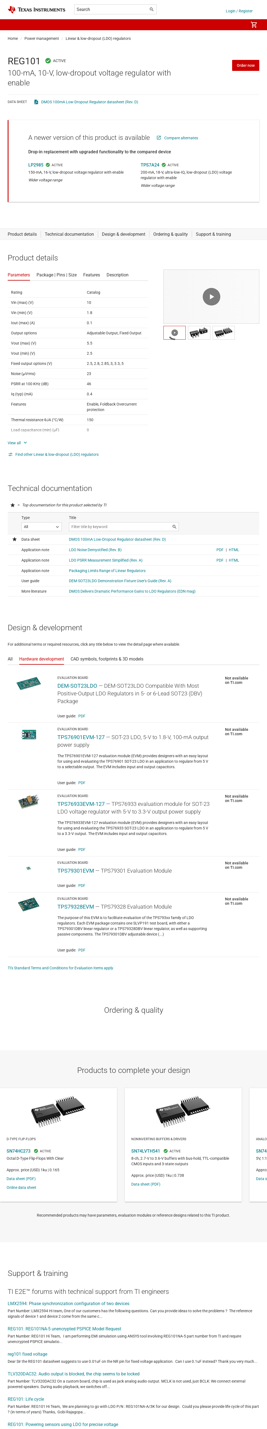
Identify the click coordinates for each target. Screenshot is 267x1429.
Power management (41, 38)
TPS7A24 (150, 165)
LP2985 (35, 165)
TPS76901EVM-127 (81, 737)
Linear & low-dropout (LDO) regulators (98, 38)
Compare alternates (181, 138)
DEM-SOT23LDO (77, 685)
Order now (246, 65)
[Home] (36, 9)
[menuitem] (238, 24)
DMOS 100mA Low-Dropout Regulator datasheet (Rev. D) (89, 102)
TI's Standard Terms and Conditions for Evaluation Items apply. (61, 968)
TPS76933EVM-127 (81, 804)
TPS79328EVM (75, 906)
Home (13, 38)
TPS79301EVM (75, 870)
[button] (13, 24)
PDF (81, 716)
